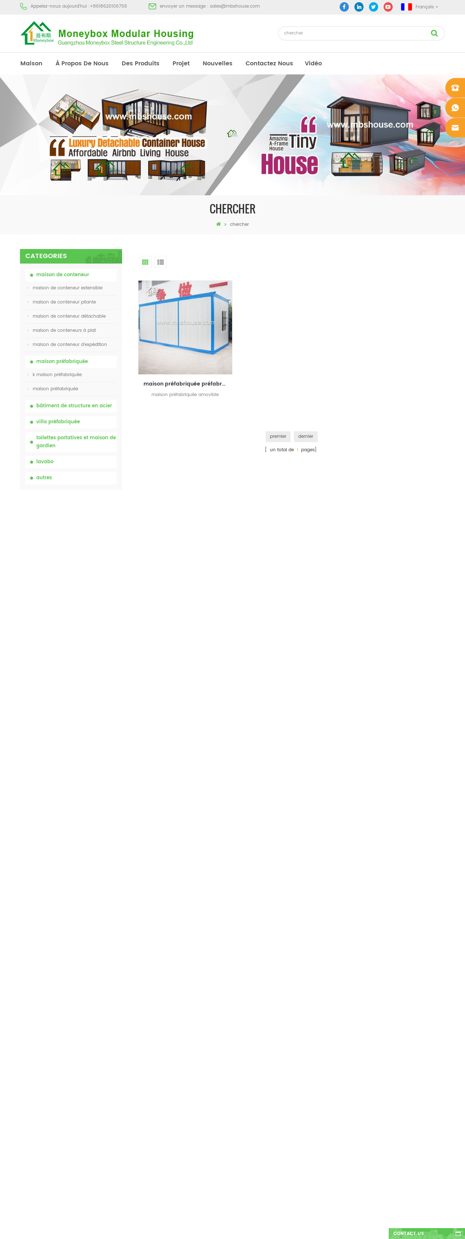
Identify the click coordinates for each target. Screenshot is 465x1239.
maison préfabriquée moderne (261, 1027)
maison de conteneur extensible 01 (266, 1119)
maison (31, 63)
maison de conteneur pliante (62, 302)
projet (181, 63)
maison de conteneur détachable (67, 316)
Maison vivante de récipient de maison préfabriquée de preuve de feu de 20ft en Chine (89, 651)
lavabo (44, 462)
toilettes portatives (248, 1014)
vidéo (313, 63)
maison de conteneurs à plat (62, 330)
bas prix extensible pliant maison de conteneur (86, 611)
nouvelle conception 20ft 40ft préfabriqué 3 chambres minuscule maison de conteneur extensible (86, 732)
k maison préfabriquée (55, 374)
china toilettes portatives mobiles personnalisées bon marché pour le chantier (86, 571)
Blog (24, 1067)
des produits (140, 63)
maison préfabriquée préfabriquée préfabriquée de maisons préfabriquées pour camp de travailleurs (187, 382)
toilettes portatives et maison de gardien (76, 442)
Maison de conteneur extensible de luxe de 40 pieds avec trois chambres (89, 813)
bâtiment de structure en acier (74, 406)
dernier (305, 434)
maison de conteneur (62, 275)
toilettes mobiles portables (256, 1067)
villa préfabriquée (58, 422)
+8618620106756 (108, 6)
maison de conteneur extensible (65, 288)
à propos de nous (82, 63)
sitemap (28, 1080)
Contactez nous (269, 63)
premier (278, 434)
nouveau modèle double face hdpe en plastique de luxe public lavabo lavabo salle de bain (88, 772)
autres (44, 478)
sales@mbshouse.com (235, 6)
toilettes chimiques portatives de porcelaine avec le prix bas (86, 531)
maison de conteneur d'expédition (67, 344)
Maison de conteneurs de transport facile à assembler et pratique (87, 692)
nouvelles (217, 63)
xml (24, 1093)
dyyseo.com (345, 1227)
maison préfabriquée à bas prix (262, 1054)
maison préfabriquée (62, 362)
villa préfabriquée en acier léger (262, 1093)
